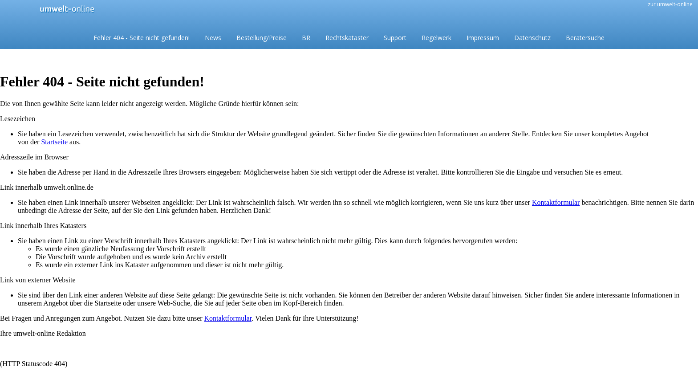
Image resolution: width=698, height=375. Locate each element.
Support (395, 37)
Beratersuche (585, 37)
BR (306, 37)
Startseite (54, 142)
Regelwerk (436, 37)
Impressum (483, 37)
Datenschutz (532, 37)
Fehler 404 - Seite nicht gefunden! (141, 37)
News (213, 37)
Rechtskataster (347, 37)
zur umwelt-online (670, 4)
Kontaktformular (556, 202)
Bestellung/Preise (261, 37)
